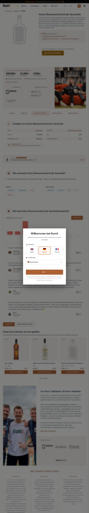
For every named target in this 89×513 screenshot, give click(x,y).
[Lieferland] (44, 262)
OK (44, 272)
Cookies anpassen (41, 280)
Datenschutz (49, 280)
